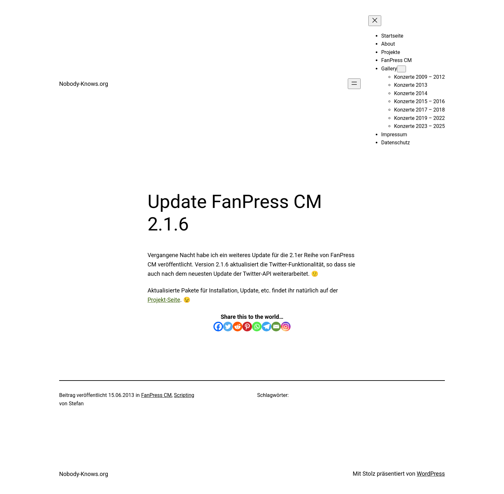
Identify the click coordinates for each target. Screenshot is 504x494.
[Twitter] (228, 326)
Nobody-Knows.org (83, 83)
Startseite (392, 36)
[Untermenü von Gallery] (401, 69)
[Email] (276, 326)
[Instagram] (286, 326)
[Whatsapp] (257, 326)
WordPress (431, 473)
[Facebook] (218, 326)
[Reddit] (237, 326)
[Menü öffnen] (354, 83)
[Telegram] (266, 326)
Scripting (184, 395)
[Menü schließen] (374, 20)
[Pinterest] (247, 326)
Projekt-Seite (164, 299)
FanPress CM (156, 395)
